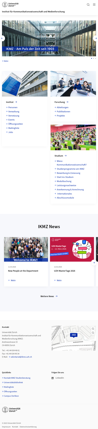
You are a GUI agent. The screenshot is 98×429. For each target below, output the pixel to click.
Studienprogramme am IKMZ (70, 168)
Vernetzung (13, 115)
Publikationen (63, 111)
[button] (93, 328)
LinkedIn (58, 377)
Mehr (6, 60)
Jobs (10, 131)
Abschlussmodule (65, 197)
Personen (12, 107)
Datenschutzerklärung (28, 426)
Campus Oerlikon (11, 395)
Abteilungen (62, 107)
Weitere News (49, 296)
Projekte (61, 115)
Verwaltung (13, 111)
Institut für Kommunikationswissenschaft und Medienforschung (33, 11)
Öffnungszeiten (15, 123)
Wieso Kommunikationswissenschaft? (72, 162)
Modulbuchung (64, 180)
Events (11, 119)
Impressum (6, 426)
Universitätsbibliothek (13, 382)
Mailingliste (13, 127)
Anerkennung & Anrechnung (70, 189)
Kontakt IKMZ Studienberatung (17, 377)
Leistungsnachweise (66, 185)
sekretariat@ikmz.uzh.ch (21, 356)
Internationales (64, 193)
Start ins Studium (65, 176)
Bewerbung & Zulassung (68, 172)
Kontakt (15, 426)
